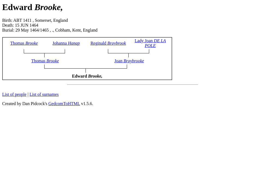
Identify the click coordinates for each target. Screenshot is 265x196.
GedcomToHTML (64, 103)
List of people (14, 94)
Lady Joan (150, 43)
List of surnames (44, 94)
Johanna (66, 43)
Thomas (24, 43)
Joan (129, 61)
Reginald (108, 43)
